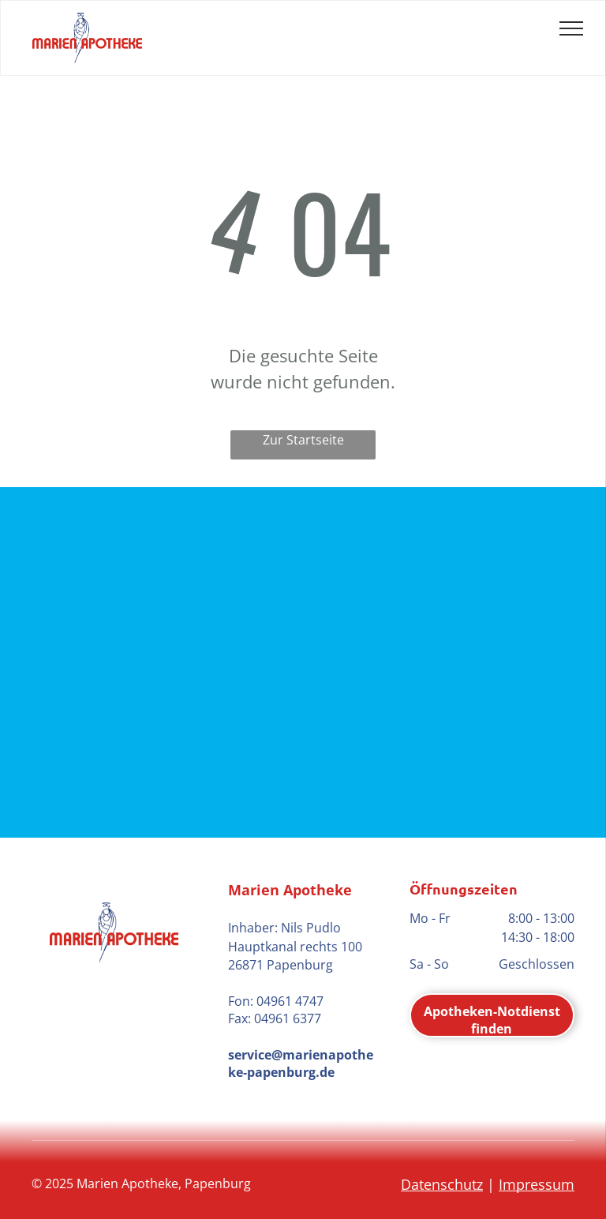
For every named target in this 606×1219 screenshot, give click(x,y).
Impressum (536, 1184)
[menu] (571, 28)
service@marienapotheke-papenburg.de (300, 1063)
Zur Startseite (303, 439)
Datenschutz (442, 1184)
